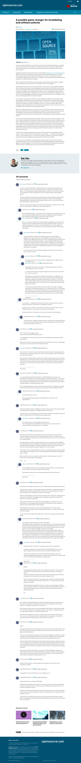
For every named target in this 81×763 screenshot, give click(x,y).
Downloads (28, 12)
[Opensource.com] (12, 6)
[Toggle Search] (75, 12)
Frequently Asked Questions (47, 12)
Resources (17, 12)
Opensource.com (13, 747)
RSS (77, 1)
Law (22, 150)
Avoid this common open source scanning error (22, 722)
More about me (25, 167)
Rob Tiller (19, 27)
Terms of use (53, 760)
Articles (6, 12)
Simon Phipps (23, 184)
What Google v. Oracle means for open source (56, 722)
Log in (70, 1)
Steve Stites (28, 263)
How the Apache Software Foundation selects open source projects (40, 723)
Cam (21, 598)
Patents (26, 150)
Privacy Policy (46, 760)
